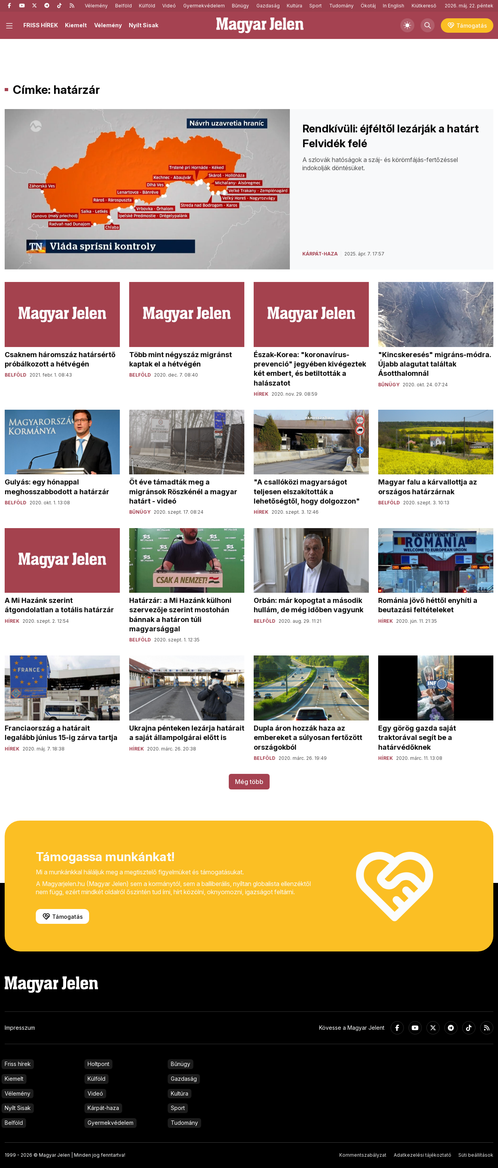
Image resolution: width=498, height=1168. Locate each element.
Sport (315, 6)
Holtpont (98, 1064)
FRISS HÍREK (40, 25)
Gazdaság (268, 6)
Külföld (147, 6)
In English (393, 6)
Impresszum (20, 1027)
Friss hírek (18, 1064)
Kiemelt (76, 25)
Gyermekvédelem (204, 6)
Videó (169, 6)
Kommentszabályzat (362, 1155)
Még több (249, 782)
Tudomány (341, 6)
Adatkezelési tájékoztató (422, 1155)
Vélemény (96, 6)
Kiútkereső (424, 6)
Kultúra (294, 6)
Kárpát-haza (103, 1108)
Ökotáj (368, 6)
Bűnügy (240, 6)
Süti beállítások (475, 1155)
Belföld (123, 6)
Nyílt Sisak (143, 25)
